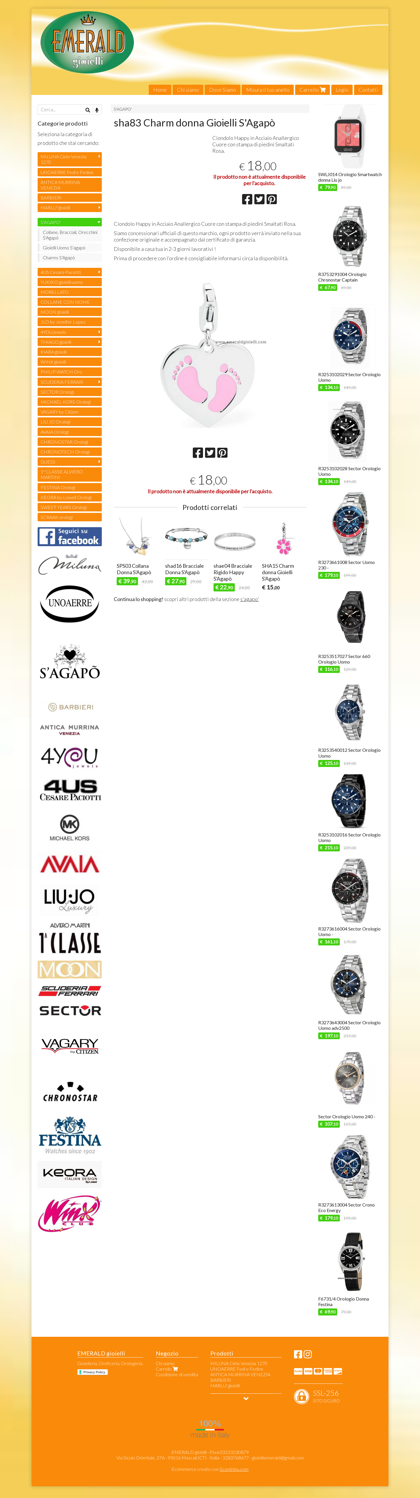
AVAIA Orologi (55, 432)
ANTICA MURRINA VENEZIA (60, 184)
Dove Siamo (222, 89)
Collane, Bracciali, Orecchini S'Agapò (70, 234)
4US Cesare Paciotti (61, 272)
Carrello (313, 89)
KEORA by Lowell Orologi (66, 497)
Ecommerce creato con (210, 1469)
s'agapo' (249, 613)
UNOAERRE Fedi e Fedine (67, 172)
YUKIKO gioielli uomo (62, 282)
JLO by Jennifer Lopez (63, 321)
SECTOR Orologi (57, 392)
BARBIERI (51, 197)
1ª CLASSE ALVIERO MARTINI (62, 474)
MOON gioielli (55, 312)
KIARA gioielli (53, 352)
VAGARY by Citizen (59, 411)
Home (160, 89)
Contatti (368, 89)
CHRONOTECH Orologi (65, 451)
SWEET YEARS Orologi (64, 507)
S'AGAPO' (123, 109)
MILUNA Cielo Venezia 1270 (63, 159)
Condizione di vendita (177, 1374)
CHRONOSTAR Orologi (64, 442)
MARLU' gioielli (55, 207)
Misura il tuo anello (267, 89)
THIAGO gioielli (56, 342)
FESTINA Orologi (58, 487)
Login (342, 89)
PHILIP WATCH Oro (61, 371)
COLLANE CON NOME (65, 302)
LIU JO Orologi (55, 421)
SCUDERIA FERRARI (62, 382)
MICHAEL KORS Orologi (66, 402)
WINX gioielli (53, 361)
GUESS (48, 461)
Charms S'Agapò (59, 257)
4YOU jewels (53, 332)
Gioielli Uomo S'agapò (64, 247)
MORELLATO (55, 292)
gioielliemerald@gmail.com (278, 1457)
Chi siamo (188, 89)
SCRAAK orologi (57, 517)
